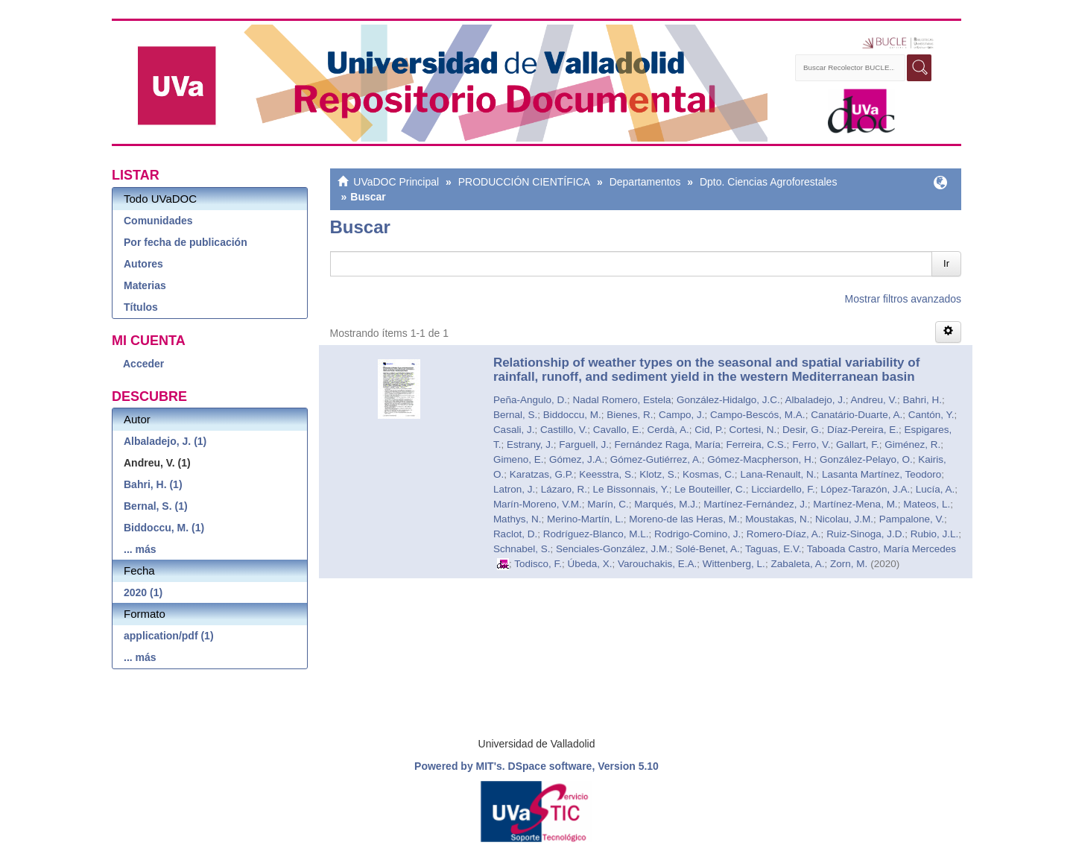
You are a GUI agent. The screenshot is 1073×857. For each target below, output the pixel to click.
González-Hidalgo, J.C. (728, 399)
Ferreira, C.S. (757, 444)
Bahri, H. (923, 399)
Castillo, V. (563, 429)
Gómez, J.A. (576, 459)
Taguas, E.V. (773, 548)
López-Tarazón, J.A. (865, 489)
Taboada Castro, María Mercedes (881, 548)
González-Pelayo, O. (866, 459)
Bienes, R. (630, 414)
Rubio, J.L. (935, 534)
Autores (143, 264)
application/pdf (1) (169, 636)
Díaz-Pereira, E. (863, 429)
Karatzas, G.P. (542, 474)
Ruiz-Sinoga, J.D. (865, 534)
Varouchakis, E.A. (657, 563)
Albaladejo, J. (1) (165, 441)
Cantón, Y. (931, 414)
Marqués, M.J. (666, 504)
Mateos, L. (926, 504)
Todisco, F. (538, 563)
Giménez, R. (912, 444)
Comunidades (158, 221)
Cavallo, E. (617, 429)
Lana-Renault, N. (778, 474)
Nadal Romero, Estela (621, 399)
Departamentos (645, 182)
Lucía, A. (935, 489)
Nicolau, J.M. (844, 519)
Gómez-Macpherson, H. (760, 459)
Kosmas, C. (709, 474)
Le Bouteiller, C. (709, 489)
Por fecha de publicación (185, 242)
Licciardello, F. (783, 489)
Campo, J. (682, 414)
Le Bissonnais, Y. (630, 489)
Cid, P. (709, 429)
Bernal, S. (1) (156, 506)
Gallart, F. (857, 444)
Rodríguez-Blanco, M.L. (596, 534)
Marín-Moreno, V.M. (537, 504)
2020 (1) (143, 592)
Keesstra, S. (606, 474)
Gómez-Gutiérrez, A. (656, 459)
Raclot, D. (515, 534)
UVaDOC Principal (396, 182)
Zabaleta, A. (797, 563)
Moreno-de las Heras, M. (684, 519)
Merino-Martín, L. (585, 519)
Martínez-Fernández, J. (755, 504)
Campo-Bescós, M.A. (757, 414)
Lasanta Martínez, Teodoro (881, 474)
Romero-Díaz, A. (784, 534)
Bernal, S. (515, 414)
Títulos (141, 307)
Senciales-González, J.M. (613, 548)
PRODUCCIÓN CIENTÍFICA (524, 182)
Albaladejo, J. (815, 399)
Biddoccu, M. (572, 414)
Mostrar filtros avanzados (903, 299)
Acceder (143, 364)
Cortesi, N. (753, 429)
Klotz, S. (658, 474)
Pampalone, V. (911, 519)
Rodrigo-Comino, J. (697, 534)
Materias (145, 285)
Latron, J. (514, 489)
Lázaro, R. (564, 489)
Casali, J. (514, 429)
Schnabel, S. (522, 548)
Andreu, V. (873, 399)
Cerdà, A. (668, 429)
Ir (946, 263)
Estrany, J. (530, 444)
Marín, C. (608, 504)
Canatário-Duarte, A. (856, 414)
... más (140, 549)
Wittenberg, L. (734, 563)
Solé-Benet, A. (708, 548)
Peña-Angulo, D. (530, 399)
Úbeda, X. (589, 563)
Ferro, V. (811, 444)
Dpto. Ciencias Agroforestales (768, 182)
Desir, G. (802, 429)
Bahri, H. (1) (153, 484)
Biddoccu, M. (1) (164, 528)
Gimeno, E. (518, 459)
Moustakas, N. (777, 519)
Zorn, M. (848, 563)
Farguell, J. (584, 444)
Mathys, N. (517, 519)
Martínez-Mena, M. (855, 504)
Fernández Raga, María (668, 444)
